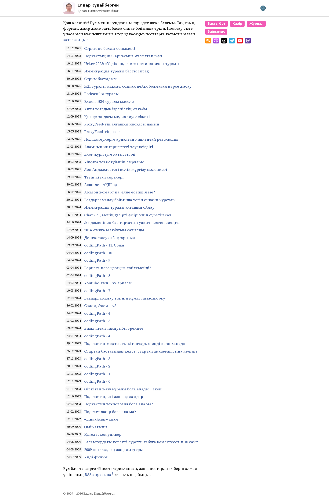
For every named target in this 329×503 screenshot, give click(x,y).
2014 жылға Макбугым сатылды (114, 229)
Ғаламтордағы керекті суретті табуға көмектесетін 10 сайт (141, 441)
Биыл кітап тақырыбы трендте (113, 328)
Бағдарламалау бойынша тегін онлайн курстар (129, 199)
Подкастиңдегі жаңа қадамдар (113, 396)
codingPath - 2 (97, 366)
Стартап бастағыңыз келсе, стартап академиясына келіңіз (140, 351)
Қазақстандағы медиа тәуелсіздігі (117, 116)
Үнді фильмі (96, 457)
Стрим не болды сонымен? (110, 48)
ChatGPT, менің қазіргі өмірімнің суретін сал (127, 215)
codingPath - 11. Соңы (104, 245)
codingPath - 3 (97, 358)
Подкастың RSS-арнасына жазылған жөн (123, 55)
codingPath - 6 (97, 313)
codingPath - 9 (97, 260)
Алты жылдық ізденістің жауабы (115, 108)
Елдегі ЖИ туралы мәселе (109, 101)
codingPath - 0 (97, 381)
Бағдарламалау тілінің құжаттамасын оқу (124, 298)
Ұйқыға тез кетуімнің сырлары (114, 161)
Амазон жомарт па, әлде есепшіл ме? (119, 192)
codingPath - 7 (97, 290)
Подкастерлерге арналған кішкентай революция (131, 139)
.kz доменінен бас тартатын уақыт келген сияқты (132, 222)
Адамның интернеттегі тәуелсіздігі (118, 146)
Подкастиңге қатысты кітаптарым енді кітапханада (134, 343)
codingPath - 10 (98, 252)
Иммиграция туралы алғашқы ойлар (119, 207)
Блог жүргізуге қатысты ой (109, 154)
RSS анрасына (98, 474)
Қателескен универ (102, 434)
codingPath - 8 (97, 275)
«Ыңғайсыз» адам (101, 419)
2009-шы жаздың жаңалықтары (113, 449)
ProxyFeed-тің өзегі (102, 131)
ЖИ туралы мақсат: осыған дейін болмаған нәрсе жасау (138, 86)
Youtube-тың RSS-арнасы (108, 282)
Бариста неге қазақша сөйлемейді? (117, 267)
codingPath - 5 (97, 320)
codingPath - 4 (97, 336)
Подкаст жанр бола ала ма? (110, 411)
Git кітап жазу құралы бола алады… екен (123, 389)
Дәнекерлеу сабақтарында (109, 237)
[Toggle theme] (263, 8)
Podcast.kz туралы (101, 93)
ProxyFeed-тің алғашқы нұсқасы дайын (121, 124)
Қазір (237, 23)
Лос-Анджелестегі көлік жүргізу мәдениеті (125, 169)
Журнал (256, 23)
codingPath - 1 (97, 373)
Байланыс (216, 31)
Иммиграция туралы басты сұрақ (116, 71)
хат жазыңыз (75, 39)
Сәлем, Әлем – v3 (100, 305)
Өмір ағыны (95, 426)
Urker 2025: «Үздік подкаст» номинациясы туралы (131, 63)
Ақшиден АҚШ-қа (100, 184)
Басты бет (216, 23)
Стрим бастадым (100, 78)
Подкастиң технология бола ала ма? (118, 404)
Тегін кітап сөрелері (104, 177)
